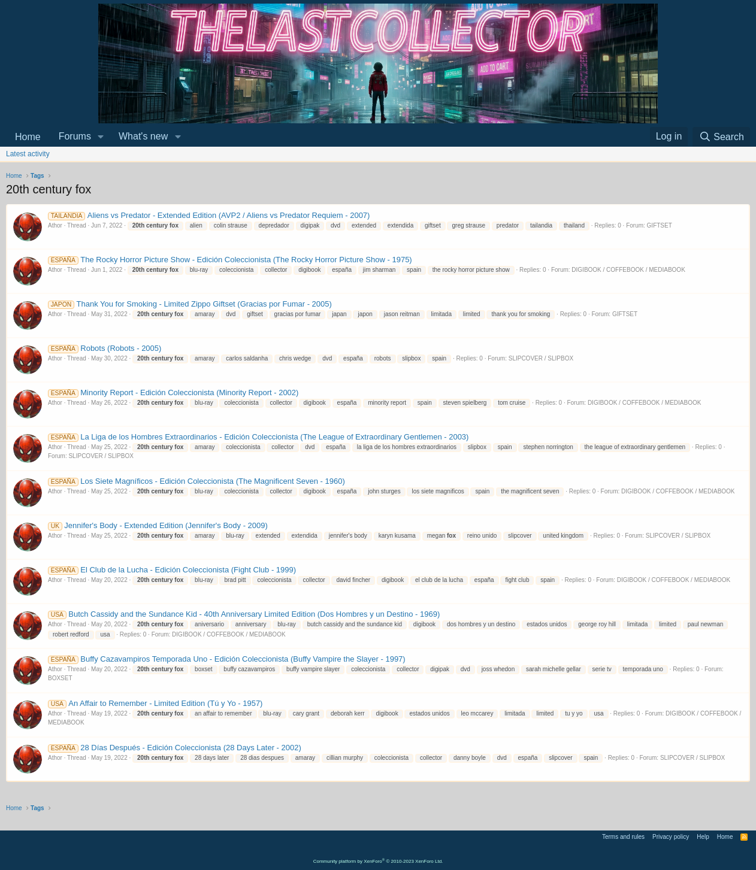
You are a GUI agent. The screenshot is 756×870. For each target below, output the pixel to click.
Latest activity (28, 154)
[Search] (721, 137)
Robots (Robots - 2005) (104, 348)
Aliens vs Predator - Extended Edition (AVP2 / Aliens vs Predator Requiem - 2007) (209, 215)
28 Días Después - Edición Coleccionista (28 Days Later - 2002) (174, 747)
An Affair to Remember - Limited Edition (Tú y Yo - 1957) (155, 703)
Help (703, 836)
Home (28, 137)
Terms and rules (623, 836)
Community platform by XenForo (378, 861)
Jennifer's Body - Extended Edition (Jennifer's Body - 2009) (158, 525)
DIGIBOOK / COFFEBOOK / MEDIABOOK (628, 269)
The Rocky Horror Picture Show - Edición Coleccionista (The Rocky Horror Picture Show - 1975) (230, 259)
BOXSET (60, 678)
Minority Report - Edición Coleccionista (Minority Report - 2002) (173, 392)
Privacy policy (670, 836)
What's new (143, 136)
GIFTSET (659, 225)
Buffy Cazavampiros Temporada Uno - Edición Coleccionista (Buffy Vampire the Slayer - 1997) (227, 658)
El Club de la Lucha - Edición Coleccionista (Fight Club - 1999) (172, 569)
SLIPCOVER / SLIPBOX (541, 358)
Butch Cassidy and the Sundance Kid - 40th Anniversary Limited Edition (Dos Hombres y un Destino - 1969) (244, 614)
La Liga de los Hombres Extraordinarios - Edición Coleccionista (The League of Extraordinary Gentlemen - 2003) (258, 436)
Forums (75, 136)
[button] (101, 137)
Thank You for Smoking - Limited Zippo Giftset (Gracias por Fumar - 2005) (190, 303)
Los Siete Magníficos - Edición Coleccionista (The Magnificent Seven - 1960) (196, 481)
